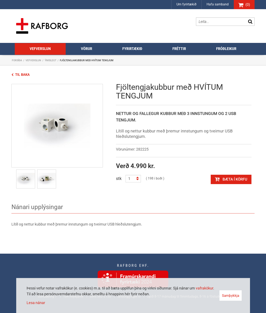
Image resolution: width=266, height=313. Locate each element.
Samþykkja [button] (230, 295)
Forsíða (17, 60)
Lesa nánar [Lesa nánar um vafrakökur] (36, 303)
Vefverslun (33, 60)
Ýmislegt (50, 60)
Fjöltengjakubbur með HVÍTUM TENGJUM (86, 60)
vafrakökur (204, 288)
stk (119, 178)
